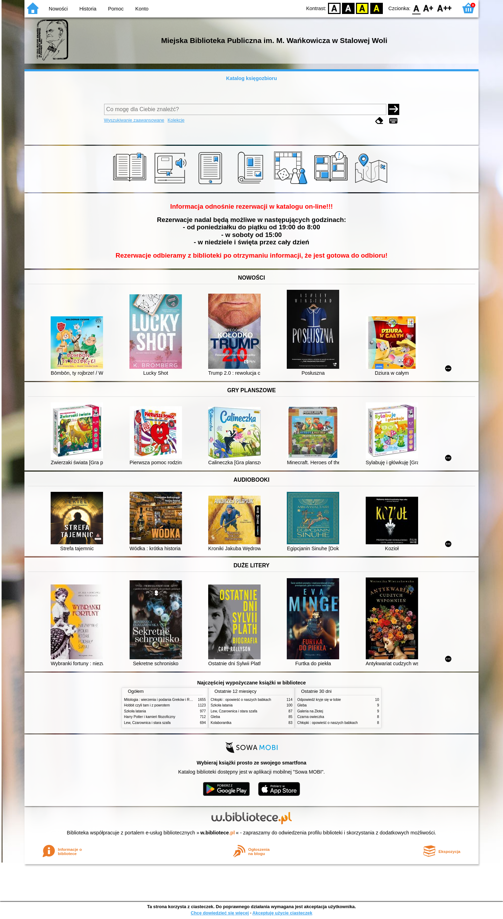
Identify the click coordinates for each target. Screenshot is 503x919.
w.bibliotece (218, 832)
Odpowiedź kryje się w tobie (319, 700)
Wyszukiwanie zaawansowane (134, 120)
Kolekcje (176, 120)
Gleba (215, 717)
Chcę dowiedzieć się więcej (220, 913)
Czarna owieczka (310, 717)
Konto (141, 9)
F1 (428, 8)
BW (348, 8)
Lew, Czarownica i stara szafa (147, 723)
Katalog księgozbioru (251, 78)
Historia (87, 9)
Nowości (58, 9)
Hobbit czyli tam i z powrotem (147, 705)
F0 (416, 8)
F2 (444, 8)
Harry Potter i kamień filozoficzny (149, 717)
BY (376, 8)
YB (362, 8)
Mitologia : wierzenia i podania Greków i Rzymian (162, 700)
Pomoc (116, 9)
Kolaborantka (221, 723)
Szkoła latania (135, 711)
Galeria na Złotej (310, 711)
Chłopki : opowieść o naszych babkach (241, 700)
